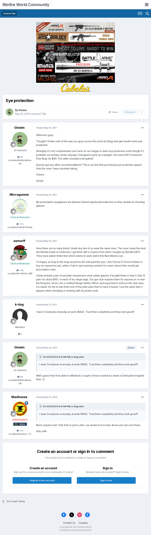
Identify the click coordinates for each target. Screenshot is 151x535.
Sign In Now (106, 480)
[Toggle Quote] (41, 356)
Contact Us (69, 522)
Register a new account (42, 480)
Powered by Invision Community (75, 530)
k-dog (19, 304)
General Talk (39, 113)
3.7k (20, 224)
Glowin (23, 110)
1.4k (20, 430)
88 (20, 157)
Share (113, 112)
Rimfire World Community (26, 4)
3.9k (20, 270)
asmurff (19, 241)
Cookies (83, 522)
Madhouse (19, 397)
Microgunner (19, 194)
